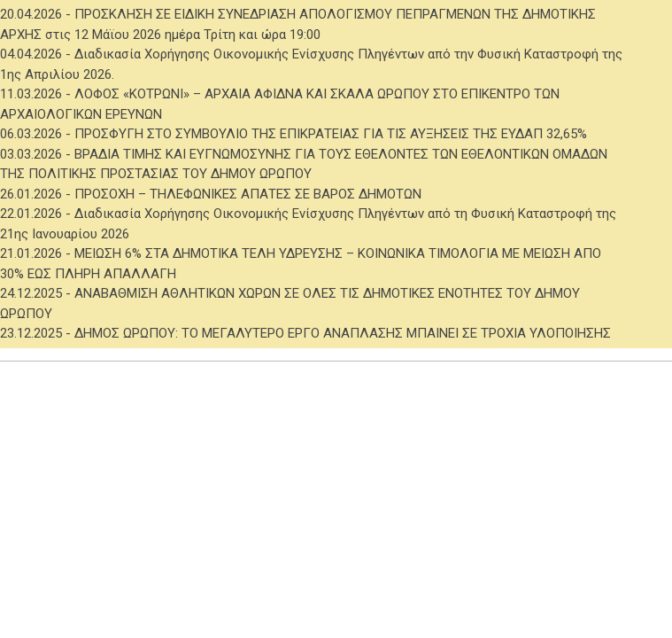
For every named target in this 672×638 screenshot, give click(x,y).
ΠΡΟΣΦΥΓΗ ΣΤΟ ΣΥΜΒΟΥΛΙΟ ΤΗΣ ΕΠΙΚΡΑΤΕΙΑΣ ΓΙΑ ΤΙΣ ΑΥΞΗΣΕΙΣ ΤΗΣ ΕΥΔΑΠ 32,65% (330, 134)
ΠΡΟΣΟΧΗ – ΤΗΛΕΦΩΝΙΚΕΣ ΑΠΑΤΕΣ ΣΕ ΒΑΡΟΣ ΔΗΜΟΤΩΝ (247, 194)
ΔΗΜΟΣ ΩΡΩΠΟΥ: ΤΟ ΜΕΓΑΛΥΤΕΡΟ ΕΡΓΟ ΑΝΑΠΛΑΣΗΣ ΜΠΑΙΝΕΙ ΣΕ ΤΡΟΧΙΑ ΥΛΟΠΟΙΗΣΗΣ (342, 333)
